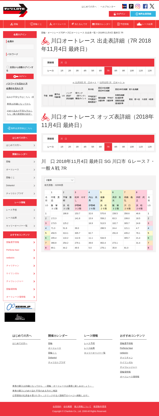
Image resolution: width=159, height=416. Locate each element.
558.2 (103, 218)
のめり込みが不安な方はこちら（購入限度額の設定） (20, 112)
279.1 (77, 243)
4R (85, 70)
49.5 (77, 248)
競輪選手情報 (12, 242)
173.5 (53, 223)
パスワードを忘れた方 (17, 83)
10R (132, 70)
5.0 (90, 248)
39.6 (91, 243)
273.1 (115, 243)
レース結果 (11, 218)
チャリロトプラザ (14, 193)
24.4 (114, 228)
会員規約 (57, 406)
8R (116, 70)
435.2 (126, 233)
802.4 (103, 243)
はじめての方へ (89, 6)
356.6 (126, 213)
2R (69, 70)
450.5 (53, 233)
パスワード (12, 54)
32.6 (91, 213)
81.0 (126, 248)
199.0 (126, 218)
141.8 (77, 218)
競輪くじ (10, 177)
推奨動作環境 (99, 406)
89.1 (53, 248)
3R (77, 70)
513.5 (103, 223)
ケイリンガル (12, 273)
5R (92, 70)
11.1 (91, 238)
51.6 (65, 228)
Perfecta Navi (12, 250)
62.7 (91, 233)
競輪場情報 (11, 289)
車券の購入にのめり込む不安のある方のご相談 (34, 390)
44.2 (65, 248)
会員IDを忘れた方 (14, 88)
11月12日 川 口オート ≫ (112, 82)
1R (62, 70)
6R (100, 70)
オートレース (12, 169)
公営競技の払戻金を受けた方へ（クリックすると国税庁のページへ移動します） (50, 395)
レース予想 (11, 210)
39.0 (77, 228)
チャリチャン (12, 265)
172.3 (53, 218)
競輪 (8, 161)
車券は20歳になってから (19, 104)
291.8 (115, 233)
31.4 (138, 243)
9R (123, 70)
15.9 (91, 218)
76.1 (138, 233)
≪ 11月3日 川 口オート (84, 82)
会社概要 (67, 406)
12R (150, 70)
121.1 (126, 228)
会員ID (10, 41)
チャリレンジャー (14, 281)
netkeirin (10, 257)
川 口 (64, 62)
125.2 (65, 223)
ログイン (19, 76)
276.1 (103, 248)
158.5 (115, 213)
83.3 (114, 218)
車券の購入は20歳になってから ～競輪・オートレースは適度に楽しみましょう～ (53, 386)
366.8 (53, 243)
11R (141, 70)
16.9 (91, 223)
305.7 (126, 223)
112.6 (77, 238)
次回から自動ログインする (19, 69)
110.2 (65, 238)
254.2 (65, 243)
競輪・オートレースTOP (53, 32)
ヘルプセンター (107, 6)
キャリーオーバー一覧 (17, 225)
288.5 (103, 228)
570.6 (103, 213)
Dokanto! (10, 185)
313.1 (65, 233)
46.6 (138, 213)
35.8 (114, 248)
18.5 (138, 218)
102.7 (115, 223)
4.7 (137, 228)
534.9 (103, 238)
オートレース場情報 (16, 297)
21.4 (138, 238)
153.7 (77, 213)
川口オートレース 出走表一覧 (81, 32)
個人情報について (82, 406)
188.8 (65, 213)
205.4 (53, 238)
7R (108, 70)
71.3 (53, 228)
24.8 (138, 223)
